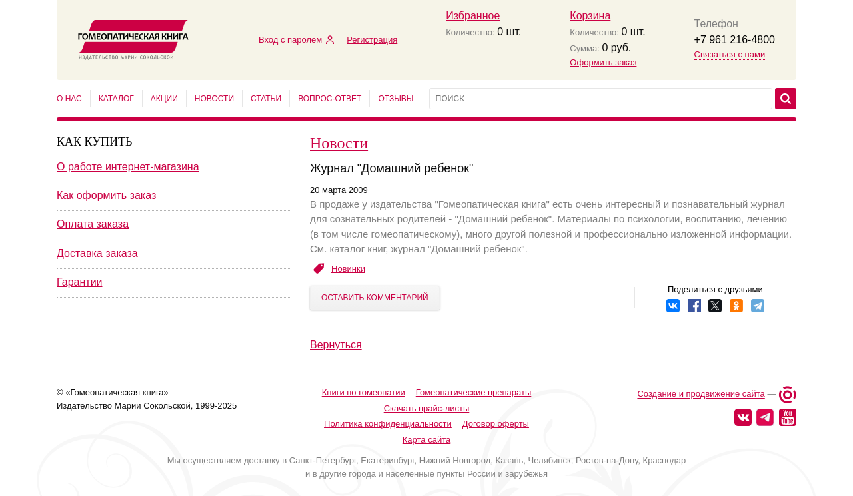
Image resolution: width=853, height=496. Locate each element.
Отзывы (395, 98)
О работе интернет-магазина (128, 166)
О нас (69, 98)
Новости (214, 98)
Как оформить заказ (106, 195)
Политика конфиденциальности (388, 424)
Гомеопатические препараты (474, 392)
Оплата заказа (93, 224)
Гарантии (80, 282)
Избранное (473, 15)
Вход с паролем (290, 40)
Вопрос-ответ (329, 98)
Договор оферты (495, 424)
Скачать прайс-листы (427, 408)
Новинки (348, 269)
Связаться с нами (730, 54)
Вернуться (336, 344)
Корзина (590, 15)
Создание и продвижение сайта (700, 394)
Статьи (266, 98)
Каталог (116, 98)
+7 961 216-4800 (734, 39)
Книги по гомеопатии (363, 392)
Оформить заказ (603, 62)
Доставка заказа (97, 253)
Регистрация (372, 40)
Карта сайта (426, 440)
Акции (164, 98)
